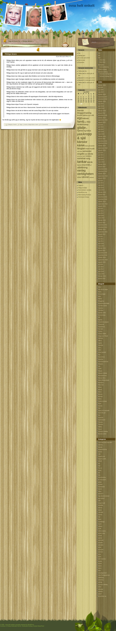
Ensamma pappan (103, 322)
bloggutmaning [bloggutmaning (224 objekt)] (84, 113)
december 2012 (102, 197)
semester (100, 540)
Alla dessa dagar (103, 289)
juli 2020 (100, 87)
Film (99, 57)
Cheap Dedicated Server (14, 626)
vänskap (100, 589)
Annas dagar (101, 294)
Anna (99, 291)
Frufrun (100, 331)
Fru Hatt (100, 329)
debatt (100, 461)
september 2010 (103, 259)
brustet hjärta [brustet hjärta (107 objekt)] (82, 115)
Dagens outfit (102, 458)
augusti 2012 (102, 206)
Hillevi (100, 340)
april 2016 (101, 106)
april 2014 (101, 159)
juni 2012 (100, 211)
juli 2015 (100, 124)
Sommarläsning (104, 67)
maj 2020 (100, 92)
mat (99, 517)
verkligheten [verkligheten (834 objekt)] (85, 173)
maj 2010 (100, 269)
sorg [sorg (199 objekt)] (88, 158)
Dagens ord (101, 456)
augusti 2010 (102, 262)
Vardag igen (81, 55)
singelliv (100, 542)
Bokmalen (101, 65)
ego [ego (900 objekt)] (79, 118)
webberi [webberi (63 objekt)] (91, 177)
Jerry (99, 347)
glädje (100, 482)
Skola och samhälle (103, 410)
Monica (100, 394)
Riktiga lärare (11, 54)
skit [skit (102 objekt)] (86, 154)
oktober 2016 (102, 101)
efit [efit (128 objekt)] (92, 115)
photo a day (101, 533)
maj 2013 (100, 185)
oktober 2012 (102, 201)
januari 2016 (101, 113)
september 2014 (103, 148)
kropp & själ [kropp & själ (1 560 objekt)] (84, 136)
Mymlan (100, 396)
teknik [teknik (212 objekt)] (90, 162)
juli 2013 (100, 180)
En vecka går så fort (84, 57)
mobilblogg (101, 521)
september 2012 (103, 204)
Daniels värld (102, 312)
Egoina (100, 319)
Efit (99, 55)
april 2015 (101, 131)
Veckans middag (103, 72)
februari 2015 (102, 136)
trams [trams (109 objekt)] (79, 165)
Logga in (80, 185)
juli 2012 (100, 208)
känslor (100, 507)
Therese (100, 424)
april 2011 (101, 243)
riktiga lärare (31, 124)
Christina (100, 310)
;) (23, 124)
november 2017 (102, 96)
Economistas (102, 315)
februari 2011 (102, 248)
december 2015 (102, 115)
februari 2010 (102, 276)
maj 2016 (100, 103)
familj (99, 470)
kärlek (100, 510)
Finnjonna (101, 324)
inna (70, 56)
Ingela (100, 343)
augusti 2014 (102, 150)
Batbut (100, 298)
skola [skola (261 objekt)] (90, 154)
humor (15, 124)
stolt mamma (102, 559)
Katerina (100, 359)
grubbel (100, 484)
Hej (79, 53)
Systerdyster (101, 419)
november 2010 (102, 255)
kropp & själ (101, 503)
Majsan (100, 371)
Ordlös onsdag (102, 69)
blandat (100, 447)
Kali (99, 354)
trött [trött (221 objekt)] (88, 165)
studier (100, 561)
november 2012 (102, 199)
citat (99, 454)
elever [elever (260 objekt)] (86, 118)
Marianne (101, 382)
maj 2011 (100, 241)
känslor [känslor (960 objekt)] (82, 142)
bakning (100, 444)
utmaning (100, 579)
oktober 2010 (102, 257)
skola (99, 547)
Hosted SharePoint (38, 626)
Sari (99, 408)
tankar (100, 563)
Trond (99, 429)
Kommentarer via (84, 190)
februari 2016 (102, 110)
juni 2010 (100, 266)
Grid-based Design (83, 197)
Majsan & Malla (102, 373)
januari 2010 (101, 278)
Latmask (100, 512)
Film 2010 (102, 62)
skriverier (100, 549)
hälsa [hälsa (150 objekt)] (88, 131)
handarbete (101, 486)
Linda (99, 368)
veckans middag (103, 584)
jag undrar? (101, 498)
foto (99, 475)
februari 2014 (102, 164)
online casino (102, 531)
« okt (81, 103)
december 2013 (102, 169)
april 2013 (101, 187)
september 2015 (103, 120)
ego (99, 465)
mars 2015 (101, 134)
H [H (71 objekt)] (86, 128)
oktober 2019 (102, 94)
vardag (100, 582)
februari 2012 (102, 220)
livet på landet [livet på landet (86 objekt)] (89, 146)
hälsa (99, 491)
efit (99, 463)
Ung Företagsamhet (104, 575)
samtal (100, 538)
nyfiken (100, 526)
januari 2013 (101, 194)
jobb (99, 500)
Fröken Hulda (102, 333)
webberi (100, 591)
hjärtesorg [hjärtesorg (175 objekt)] (81, 131)
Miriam (100, 389)
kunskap (100, 505)
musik (100, 524)
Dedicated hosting (27, 626)
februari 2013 (102, 192)
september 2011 (103, 232)
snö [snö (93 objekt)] (84, 156)
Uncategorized (102, 573)
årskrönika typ (102, 596)
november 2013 (102, 171)
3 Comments (44, 124)
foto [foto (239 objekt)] (88, 122)
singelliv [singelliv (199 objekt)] (81, 154)
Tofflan (80, 71)
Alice (99, 287)
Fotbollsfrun (101, 326)
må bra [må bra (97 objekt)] (79, 151)
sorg (99, 554)
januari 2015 (101, 138)
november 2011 (102, 227)
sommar (100, 552)
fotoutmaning (102, 477)
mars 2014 (101, 162)
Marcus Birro (101, 378)
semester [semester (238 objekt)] (87, 151)
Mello (99, 519)
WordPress (31, 624)
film (99, 472)
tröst (99, 570)
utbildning (101, 577)
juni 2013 (100, 183)
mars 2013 (101, 190)
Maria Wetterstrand (103, 380)
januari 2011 (101, 250)
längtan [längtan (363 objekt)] (81, 148)
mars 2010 (101, 273)
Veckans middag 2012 (106, 74)
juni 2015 (100, 127)
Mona (99, 392)
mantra (100, 514)
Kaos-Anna (101, 357)
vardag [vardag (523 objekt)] (81, 170)
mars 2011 (101, 246)
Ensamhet (81, 62)
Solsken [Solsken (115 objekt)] (89, 156)
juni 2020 (100, 89)
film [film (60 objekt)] (85, 122)
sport (99, 556)
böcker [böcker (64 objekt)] (89, 115)
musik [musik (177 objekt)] (92, 149)
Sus (99, 415)
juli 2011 (100, 236)
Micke (100, 387)
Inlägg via (82, 187)
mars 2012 (101, 217)
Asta (99, 296)
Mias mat (100, 385)
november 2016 (102, 99)
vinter (99, 586)
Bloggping (101, 301)
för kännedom (102, 479)
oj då (99, 528)
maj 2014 (100, 157)
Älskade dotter (102, 433)
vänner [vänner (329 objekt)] (85, 177)
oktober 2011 (102, 229)
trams (36, 124)
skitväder (100, 545)
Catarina (100, 308)
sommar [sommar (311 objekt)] (81, 158)
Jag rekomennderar (103, 496)
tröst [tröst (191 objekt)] (84, 165)
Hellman (100, 338)
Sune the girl (101, 412)
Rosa (99, 403)
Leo (99, 366)
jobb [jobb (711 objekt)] (80, 134)
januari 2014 (101, 166)
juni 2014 (100, 155)
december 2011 (102, 225)
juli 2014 (100, 152)
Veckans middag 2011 (106, 76)
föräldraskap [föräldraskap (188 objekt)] (82, 124)
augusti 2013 (102, 178)
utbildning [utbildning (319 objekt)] (82, 167)
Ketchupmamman (103, 361)
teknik (100, 566)
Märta (99, 399)
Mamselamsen (102, 375)
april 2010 (101, 271)
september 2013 (103, 176)
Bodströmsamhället (103, 303)
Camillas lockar (102, 305)
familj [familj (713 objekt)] (80, 121)
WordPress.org (82, 192)
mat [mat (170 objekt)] (87, 149)
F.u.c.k (100, 468)
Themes (100, 422)
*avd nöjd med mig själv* (105, 442)
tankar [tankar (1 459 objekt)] (82, 162)
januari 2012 (101, 222)
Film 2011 (102, 60)
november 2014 (102, 143)
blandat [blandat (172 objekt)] (80, 110)
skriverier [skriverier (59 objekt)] (79, 156)
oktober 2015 (102, 117)
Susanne (100, 417)
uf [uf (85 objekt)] (90, 165)
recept (100, 535)
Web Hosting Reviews (84, 194)
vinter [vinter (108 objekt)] (79, 177)
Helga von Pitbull (103, 336)
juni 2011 (100, 239)
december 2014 (102, 141)
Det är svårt (81, 60)
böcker (100, 451)
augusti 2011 (102, 234)
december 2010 (102, 252)
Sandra (100, 406)
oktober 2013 (102, 173)
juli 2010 (100, 264)
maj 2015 (100, 129)
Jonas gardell (102, 352)
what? (100, 594)
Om (99, 53)
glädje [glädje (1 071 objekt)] (81, 127)
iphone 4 (100, 493)
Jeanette (100, 345)
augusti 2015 (102, 122)
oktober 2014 (102, 145)
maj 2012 (100, 213)
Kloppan (100, 364)
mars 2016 (101, 108)
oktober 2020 (102, 85)
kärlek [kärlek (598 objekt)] (81, 145)
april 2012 (101, 215)
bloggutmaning (102, 449)
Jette (99, 350)
